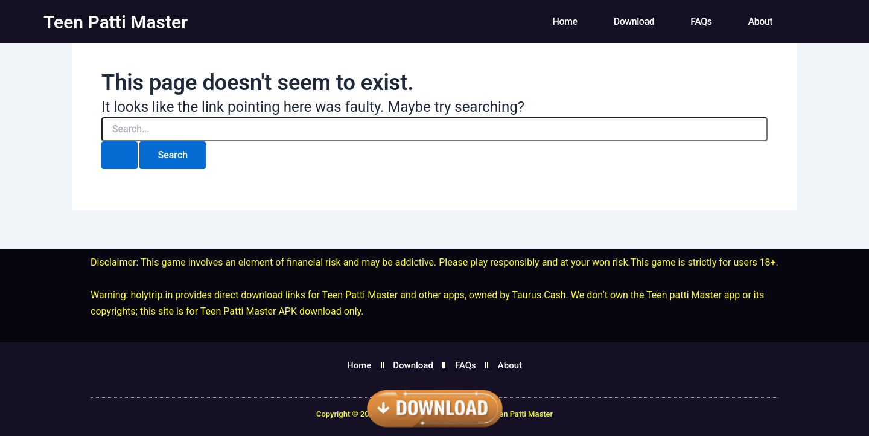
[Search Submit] (119, 155)
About (760, 21)
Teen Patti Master (115, 22)
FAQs (700, 21)
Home (565, 21)
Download (634, 21)
